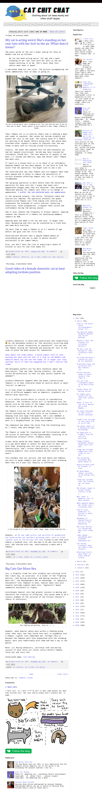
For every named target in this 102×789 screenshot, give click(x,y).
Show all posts (57, 32)
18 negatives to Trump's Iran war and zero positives (85, 435)
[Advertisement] (84, 301)
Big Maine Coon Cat (23, 762)
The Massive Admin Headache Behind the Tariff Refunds (85, 335)
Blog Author (40, 24)
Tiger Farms (88, 228)
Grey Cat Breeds (22, 772)
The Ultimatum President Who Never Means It (84, 460)
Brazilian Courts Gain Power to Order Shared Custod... (84, 555)
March (80, 561)
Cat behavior (18, 667)
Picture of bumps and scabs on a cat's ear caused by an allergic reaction (84, 135)
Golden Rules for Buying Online (84, 390)
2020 (77, 587)
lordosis (37, 557)
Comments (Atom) (26, 678)
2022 (77, 581)
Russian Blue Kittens (24, 782)
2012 (77, 613)
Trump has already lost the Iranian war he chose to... (85, 482)
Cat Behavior (65, 24)
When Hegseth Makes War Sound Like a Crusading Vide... (85, 505)
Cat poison (87, 59)
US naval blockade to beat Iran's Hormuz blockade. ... (85, 414)
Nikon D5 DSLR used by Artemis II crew (85, 466)
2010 (77, 619)
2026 (77, 318)
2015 (77, 603)
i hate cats (11, 687)
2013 (77, 610)
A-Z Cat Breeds (9, 24)
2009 (77, 622)
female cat (46, 257)
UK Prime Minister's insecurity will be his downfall (86, 359)
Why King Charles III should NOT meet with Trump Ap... (85, 529)
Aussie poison (84, 24)
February (81, 565)
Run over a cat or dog (87, 184)
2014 (77, 606)
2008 (77, 625)
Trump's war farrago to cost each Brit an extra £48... (86, 421)
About (32, 24)
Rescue (26, 24)
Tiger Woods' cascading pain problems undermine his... (85, 538)
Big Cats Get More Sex (20, 568)
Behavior (16, 257)
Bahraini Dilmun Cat (87, 206)
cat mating (40, 667)
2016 (77, 600)
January (81, 568)
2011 (77, 616)
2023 (77, 578)
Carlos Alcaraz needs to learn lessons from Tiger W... (84, 375)
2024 (77, 575)
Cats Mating (29, 657)
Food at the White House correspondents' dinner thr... (85, 326)
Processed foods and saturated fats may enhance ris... (86, 367)
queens (45, 557)
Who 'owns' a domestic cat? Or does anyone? (85, 498)
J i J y (51, 625)
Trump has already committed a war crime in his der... (85, 452)
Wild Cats (57, 24)
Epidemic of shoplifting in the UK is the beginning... (84, 521)
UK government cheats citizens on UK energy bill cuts (85, 474)
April (80, 321)
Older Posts (63, 674)
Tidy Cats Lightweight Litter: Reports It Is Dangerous (89, 85)
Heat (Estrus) (58, 257)
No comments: (52, 251)
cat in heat (35, 257)
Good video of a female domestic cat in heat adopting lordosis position (35, 270)
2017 (77, 597)
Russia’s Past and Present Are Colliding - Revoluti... (85, 343)
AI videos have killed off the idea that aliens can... (85, 397)
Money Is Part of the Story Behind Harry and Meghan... (85, 405)
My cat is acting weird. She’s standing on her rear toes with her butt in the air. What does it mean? (36, 43)
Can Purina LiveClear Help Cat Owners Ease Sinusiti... (85, 546)
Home (31, 674)
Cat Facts (19, 24)
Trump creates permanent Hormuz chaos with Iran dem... (85, 444)
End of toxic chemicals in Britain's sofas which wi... (85, 512)
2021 (77, 584)
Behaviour (25, 257)
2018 (77, 594)
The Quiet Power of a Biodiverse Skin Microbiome (85, 428)
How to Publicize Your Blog (87, 160)
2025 (77, 572)
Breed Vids (75, 24)
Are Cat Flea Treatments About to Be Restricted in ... (85, 383)
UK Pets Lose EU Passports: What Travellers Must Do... (85, 351)
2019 (77, 591)
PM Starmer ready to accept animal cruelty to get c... (86, 491)
